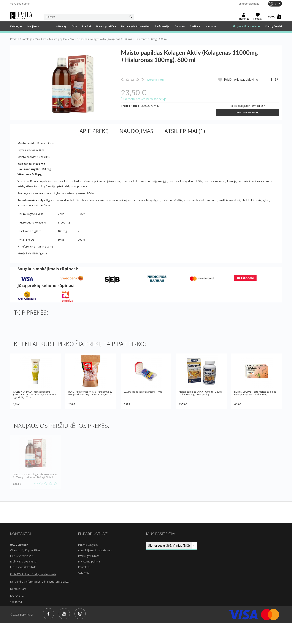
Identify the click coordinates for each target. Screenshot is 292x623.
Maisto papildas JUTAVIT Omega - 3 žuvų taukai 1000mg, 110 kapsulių (200, 393)
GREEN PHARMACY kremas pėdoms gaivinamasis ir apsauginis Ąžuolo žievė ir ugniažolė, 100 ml (35, 394)
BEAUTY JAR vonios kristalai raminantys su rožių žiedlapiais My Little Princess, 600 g (90, 393)
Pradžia (14, 39)
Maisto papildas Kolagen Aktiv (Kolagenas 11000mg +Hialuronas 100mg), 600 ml (35, 476)
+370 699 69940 (20, 3)
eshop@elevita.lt (249, 3)
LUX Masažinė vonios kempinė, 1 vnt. (143, 391)
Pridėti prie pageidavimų (238, 80)
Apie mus (83, 572)
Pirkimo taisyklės (88, 544)
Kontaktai (84, 567)
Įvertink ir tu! (155, 79)
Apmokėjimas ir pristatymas (95, 550)
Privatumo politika (89, 561)
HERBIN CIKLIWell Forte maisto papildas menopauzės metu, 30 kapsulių (255, 393)
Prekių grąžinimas (88, 556)
